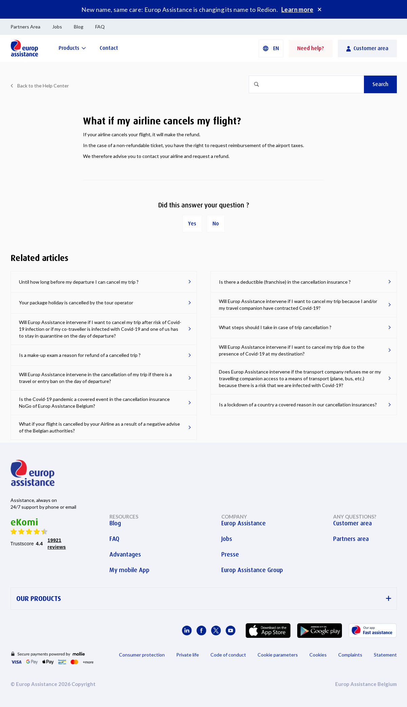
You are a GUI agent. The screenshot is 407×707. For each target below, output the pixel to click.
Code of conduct (228, 655)
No (215, 223)
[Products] (72, 48)
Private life (187, 655)
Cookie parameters (278, 655)
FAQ (100, 26)
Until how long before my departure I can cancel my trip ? (79, 282)
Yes (192, 223)
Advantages (125, 554)
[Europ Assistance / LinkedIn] (187, 630)
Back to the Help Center (43, 85)
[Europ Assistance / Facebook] (201, 630)
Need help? (310, 48)
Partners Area (25, 26)
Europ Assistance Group (252, 570)
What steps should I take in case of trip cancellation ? (275, 327)
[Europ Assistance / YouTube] (231, 630)
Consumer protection (142, 655)
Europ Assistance (243, 523)
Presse (230, 554)
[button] (271, 48)
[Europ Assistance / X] (216, 630)
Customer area (352, 523)
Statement (385, 655)
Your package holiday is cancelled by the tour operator (76, 302)
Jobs (57, 26)
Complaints (350, 655)
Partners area (351, 539)
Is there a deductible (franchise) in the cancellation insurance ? (285, 282)
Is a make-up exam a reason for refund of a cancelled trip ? (80, 355)
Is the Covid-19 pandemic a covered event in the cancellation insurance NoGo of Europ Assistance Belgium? (94, 402)
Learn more (297, 9)
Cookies (318, 655)
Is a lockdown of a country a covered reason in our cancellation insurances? (298, 404)
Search (380, 84)
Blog (78, 26)
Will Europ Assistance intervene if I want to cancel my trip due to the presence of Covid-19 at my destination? (291, 350)
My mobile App (129, 570)
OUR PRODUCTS (203, 598)
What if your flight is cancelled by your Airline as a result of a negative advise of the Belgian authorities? (99, 427)
